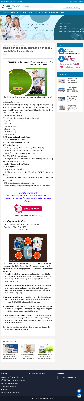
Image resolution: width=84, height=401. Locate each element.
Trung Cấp (14, 12)
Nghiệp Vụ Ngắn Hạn (51, 12)
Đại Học (30, 12)
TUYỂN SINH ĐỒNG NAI (68, 377)
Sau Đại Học (39, 12)
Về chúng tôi (73, 1)
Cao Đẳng (23, 12)
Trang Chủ (5, 12)
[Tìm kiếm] (38, 6)
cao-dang (6, 45)
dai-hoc (11, 45)
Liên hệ (81, 1)
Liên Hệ (61, 12)
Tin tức (17, 45)
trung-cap (23, 45)
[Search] (52, 6)
